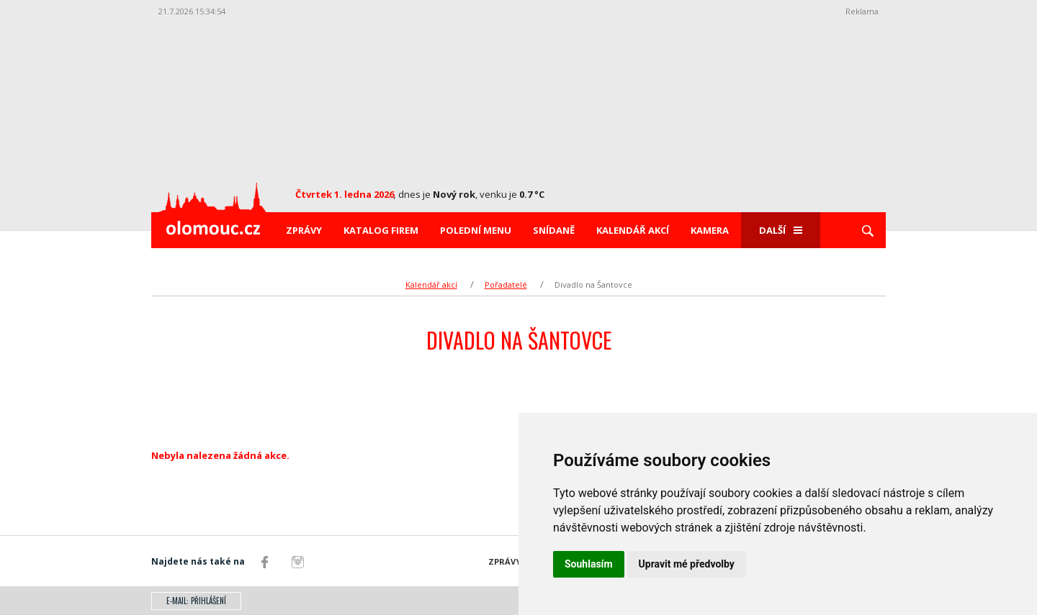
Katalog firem (381, 230)
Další (780, 230)
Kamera (710, 230)
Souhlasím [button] (589, 564)
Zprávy (304, 230)
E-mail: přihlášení (196, 600)
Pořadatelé (506, 284)
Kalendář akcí (632, 230)
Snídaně (554, 230)
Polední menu (475, 230)
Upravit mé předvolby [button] (687, 564)
